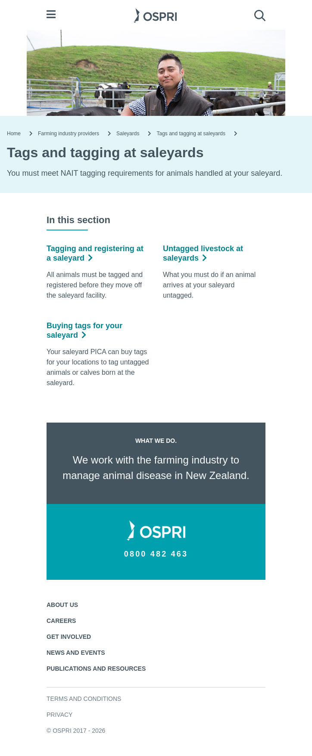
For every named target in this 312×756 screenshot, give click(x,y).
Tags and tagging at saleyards (190, 134)
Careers (61, 620)
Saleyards (127, 134)
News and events (76, 652)
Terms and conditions (84, 698)
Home (14, 134)
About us (62, 604)
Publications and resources (96, 668)
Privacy (59, 714)
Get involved (69, 636)
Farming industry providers (68, 134)
